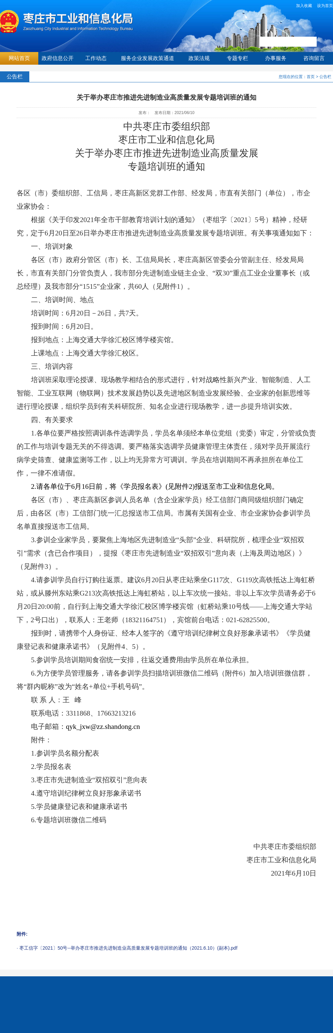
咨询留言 (314, 58)
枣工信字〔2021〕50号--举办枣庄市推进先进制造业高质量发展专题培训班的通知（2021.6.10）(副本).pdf (128, 948)
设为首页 (325, 5)
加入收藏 (304, 5)
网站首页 (19, 58)
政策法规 (199, 58)
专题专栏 (237, 58)
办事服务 (275, 58)
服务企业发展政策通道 (147, 58)
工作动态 (96, 58)
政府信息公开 (58, 58)
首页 (311, 76)
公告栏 (325, 76)
